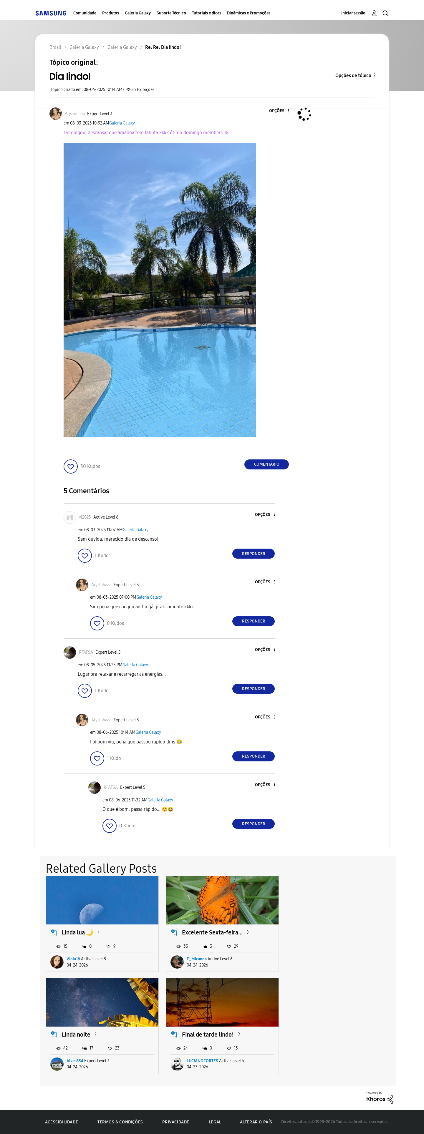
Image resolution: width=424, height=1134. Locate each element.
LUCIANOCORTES (82, 1060)
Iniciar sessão (353, 13)
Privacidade (175, 1122)
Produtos (110, 13)
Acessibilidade (61, 1122)
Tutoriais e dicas (206, 13)
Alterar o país (256, 1122)
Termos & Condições (120, 1122)
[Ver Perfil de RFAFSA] (86, 652)
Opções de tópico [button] (353, 75)
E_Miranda (197, 959)
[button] (279, 111)
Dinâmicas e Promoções (248, 13)
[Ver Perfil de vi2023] (85, 517)
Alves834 (315, 959)
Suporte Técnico (171, 13)
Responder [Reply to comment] (253, 553)
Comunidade (84, 13)
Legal (215, 1122)
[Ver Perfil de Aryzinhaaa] (75, 113)
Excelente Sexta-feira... (212, 932)
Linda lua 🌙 (77, 932)
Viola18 (73, 959)
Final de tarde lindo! (88, 1034)
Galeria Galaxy (138, 13)
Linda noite (316, 932)
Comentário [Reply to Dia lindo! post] (266, 464)
